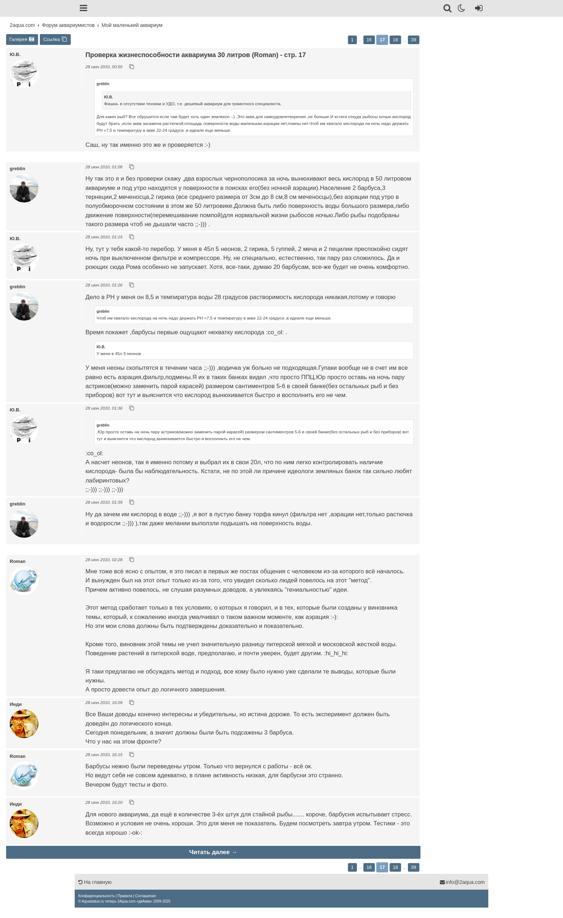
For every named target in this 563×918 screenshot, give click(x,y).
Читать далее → (213, 852)
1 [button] (352, 39)
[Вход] (477, 9)
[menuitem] (96, 896)
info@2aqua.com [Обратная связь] (462, 882)
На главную (95, 882)
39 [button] (413, 39)
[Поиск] (447, 9)
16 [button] (369, 39)
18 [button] (395, 39)
